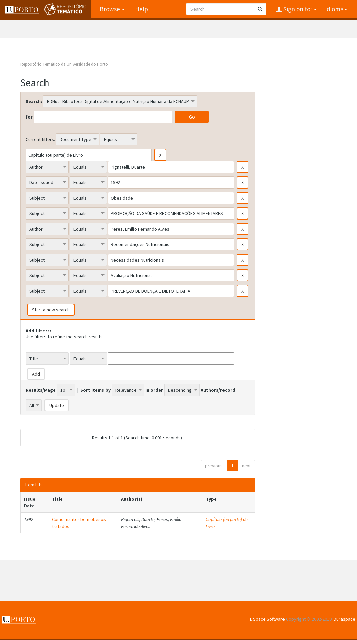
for (29, 117)
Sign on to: (299, 9)
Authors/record (218, 390)
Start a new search (51, 310)
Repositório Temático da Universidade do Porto (64, 64)
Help (141, 9)
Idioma (336, 9)
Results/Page (41, 390)
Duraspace (344, 619)
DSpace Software (267, 619)
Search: (34, 101)
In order (154, 390)
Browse (112, 9)
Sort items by (95, 390)
